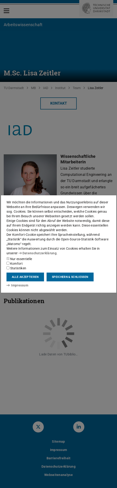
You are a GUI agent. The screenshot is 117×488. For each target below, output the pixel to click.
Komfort (14, 263)
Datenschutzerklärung (38, 253)
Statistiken (16, 268)
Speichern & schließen (70, 277)
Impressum (17, 285)
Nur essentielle (19, 259)
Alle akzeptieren (25, 277)
